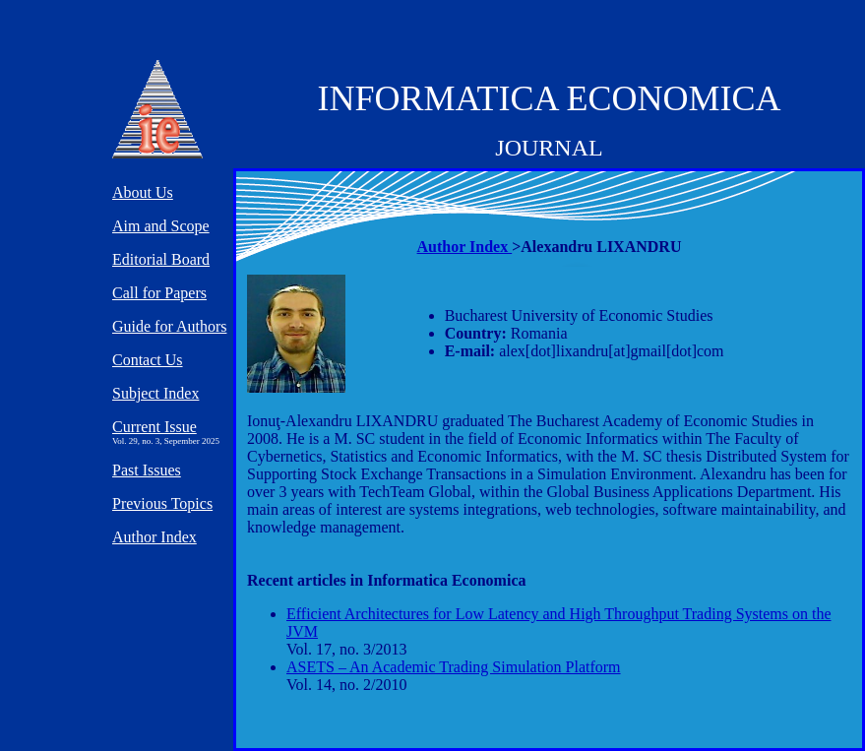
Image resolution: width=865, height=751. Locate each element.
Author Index (465, 246)
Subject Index (155, 393)
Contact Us (147, 359)
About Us (142, 192)
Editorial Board (161, 259)
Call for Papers (159, 292)
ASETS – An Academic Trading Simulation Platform (453, 666)
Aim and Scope (161, 226)
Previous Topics (162, 503)
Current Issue (154, 426)
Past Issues (146, 470)
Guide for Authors (169, 326)
